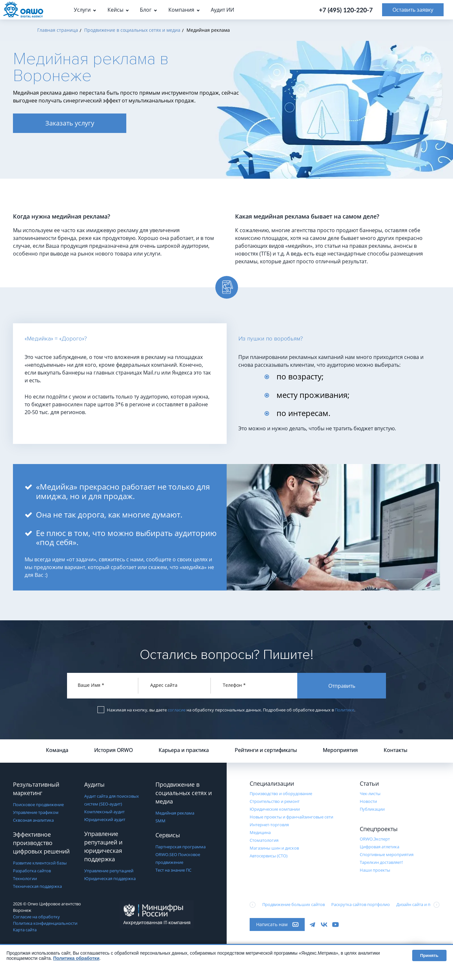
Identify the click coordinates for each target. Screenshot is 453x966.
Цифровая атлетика (379, 847)
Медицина (260, 832)
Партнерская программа (180, 847)
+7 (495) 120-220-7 (346, 10)
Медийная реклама (174, 813)
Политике (344, 710)
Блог (146, 9)
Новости (368, 801)
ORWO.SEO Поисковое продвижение (177, 858)
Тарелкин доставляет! (381, 862)
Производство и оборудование (281, 793)
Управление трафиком (36, 812)
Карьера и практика (184, 750)
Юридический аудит (104, 819)
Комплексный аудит (104, 812)
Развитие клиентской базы (40, 863)
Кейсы (115, 9)
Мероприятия (340, 750)
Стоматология (264, 840)
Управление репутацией (108, 871)
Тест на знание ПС (173, 870)
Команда (57, 750)
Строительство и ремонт (275, 801)
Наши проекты (375, 870)
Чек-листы (370, 793)
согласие (177, 710)
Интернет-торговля (269, 825)
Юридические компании (275, 809)
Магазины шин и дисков (274, 848)
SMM (160, 821)
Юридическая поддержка (110, 878)
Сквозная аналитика (33, 820)
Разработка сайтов (32, 871)
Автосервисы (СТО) (269, 856)
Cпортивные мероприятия (386, 854)
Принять (429, 955)
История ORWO (113, 750)
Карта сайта (25, 930)
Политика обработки (76, 958)
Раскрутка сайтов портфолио (360, 904)
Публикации (372, 809)
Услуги (82, 9)
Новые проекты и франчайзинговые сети (291, 817)
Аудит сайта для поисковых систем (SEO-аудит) (111, 800)
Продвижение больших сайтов (293, 904)
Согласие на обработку (36, 917)
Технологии (25, 878)
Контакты (395, 750)
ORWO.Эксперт (375, 839)
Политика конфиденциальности (45, 923)
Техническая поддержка (37, 886)
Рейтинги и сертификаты (266, 750)
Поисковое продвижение (38, 804)
